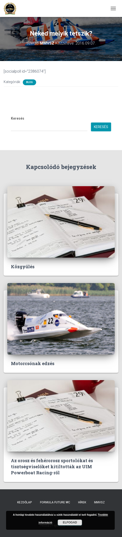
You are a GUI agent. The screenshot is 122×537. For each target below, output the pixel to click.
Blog (29, 82)
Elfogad (70, 522)
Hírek (82, 502)
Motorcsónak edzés (32, 363)
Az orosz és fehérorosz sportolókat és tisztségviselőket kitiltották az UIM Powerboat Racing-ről (52, 467)
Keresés (17, 118)
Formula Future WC (55, 502)
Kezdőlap (24, 502)
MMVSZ (99, 502)
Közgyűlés (22, 266)
